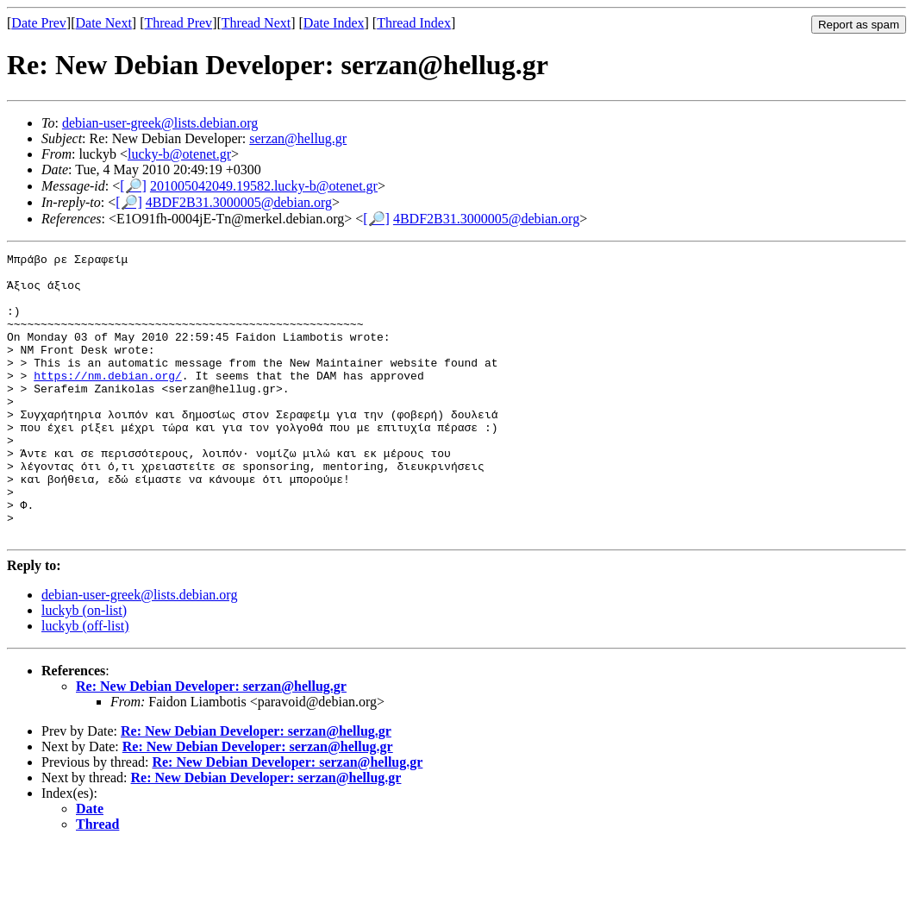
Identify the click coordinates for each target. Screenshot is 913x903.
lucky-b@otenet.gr (179, 154)
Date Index (334, 23)
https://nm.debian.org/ (108, 401)
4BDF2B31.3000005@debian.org (239, 202)
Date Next (104, 23)
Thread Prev (178, 23)
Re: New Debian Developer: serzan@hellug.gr (211, 743)
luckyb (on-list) (84, 667)
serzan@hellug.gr (298, 138)
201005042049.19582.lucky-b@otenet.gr (264, 186)
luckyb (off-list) (84, 682)
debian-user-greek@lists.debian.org (160, 123)
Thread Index (414, 23)
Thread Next (256, 23)
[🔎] (133, 186)
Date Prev (38, 23)
